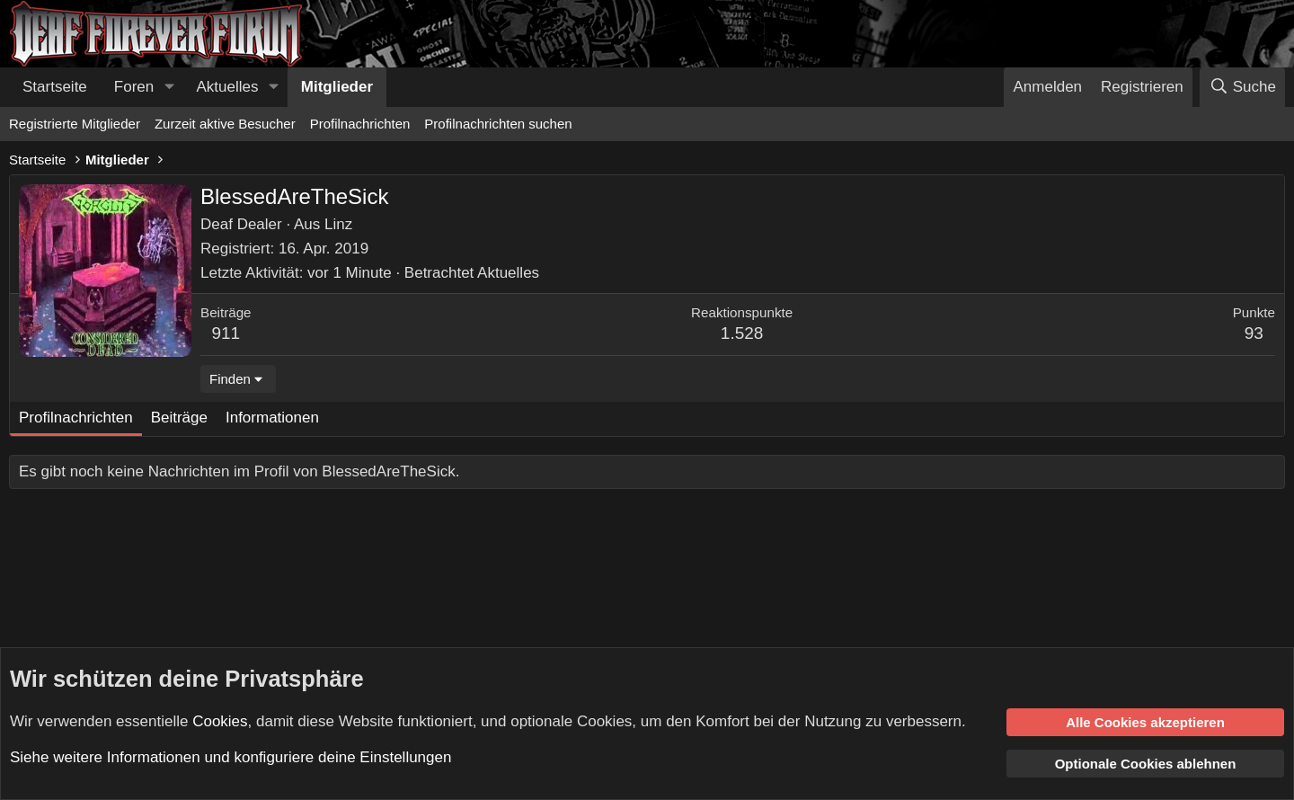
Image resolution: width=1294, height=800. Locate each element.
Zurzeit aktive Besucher (225, 123)
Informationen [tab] (272, 417)
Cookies (219, 720)
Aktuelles (228, 86)
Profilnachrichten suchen (498, 123)
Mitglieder (337, 86)
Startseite (54, 86)
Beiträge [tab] (179, 417)
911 (225, 333)
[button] (168, 87)
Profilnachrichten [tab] (76, 417)
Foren (134, 86)
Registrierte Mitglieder (74, 123)
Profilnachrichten (360, 123)
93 (1254, 333)
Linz (338, 224)
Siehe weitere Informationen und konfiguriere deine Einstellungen (230, 757)
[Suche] (1242, 87)
